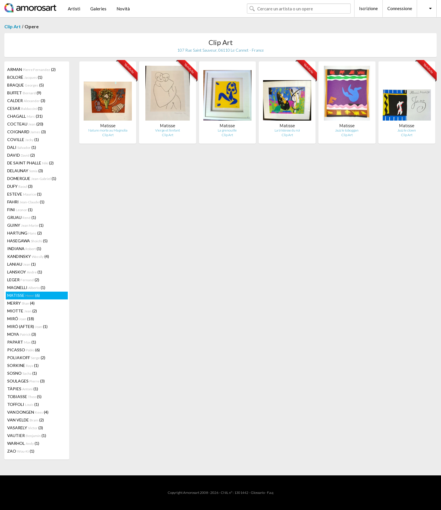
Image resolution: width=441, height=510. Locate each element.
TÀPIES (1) (22, 388)
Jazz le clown (406, 130)
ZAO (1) (20, 451)
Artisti (74, 8)
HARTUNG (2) (24, 232)
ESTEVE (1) (24, 194)
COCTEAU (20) (25, 123)
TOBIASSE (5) (24, 396)
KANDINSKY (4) (28, 256)
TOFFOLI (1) (23, 404)
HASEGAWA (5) (27, 240)
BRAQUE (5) (25, 84)
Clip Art (12, 26)
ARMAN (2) (31, 69)
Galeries (98, 8)
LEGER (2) (23, 279)
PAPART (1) (21, 342)
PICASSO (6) (23, 349)
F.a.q (270, 492)
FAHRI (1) (25, 201)
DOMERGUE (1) (31, 178)
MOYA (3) (21, 334)
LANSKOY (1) (24, 271)
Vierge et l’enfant (167, 130)
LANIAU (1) (21, 264)
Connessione (399, 8)
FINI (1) (20, 209)
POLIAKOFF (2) (26, 357)
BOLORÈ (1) (24, 77)
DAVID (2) (21, 155)
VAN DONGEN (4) (27, 412)
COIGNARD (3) (26, 131)
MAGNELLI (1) (26, 287)
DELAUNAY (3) (25, 170)
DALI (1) (21, 147)
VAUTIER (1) (26, 435)
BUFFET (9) (24, 92)
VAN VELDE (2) (25, 419)
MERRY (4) (21, 303)
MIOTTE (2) (22, 310)
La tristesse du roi (287, 130)
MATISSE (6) (23, 295)
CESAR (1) (24, 108)
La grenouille (227, 130)
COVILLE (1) (23, 139)
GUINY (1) (25, 225)
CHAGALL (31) (25, 116)
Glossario (258, 492)
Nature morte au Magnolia (107, 130)
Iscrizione (368, 8)
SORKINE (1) (23, 365)
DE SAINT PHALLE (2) (30, 162)
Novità (123, 8)
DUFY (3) (20, 186)
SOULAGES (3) (26, 380)
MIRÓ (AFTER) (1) (27, 326)
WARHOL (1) (23, 443)
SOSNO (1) (22, 373)
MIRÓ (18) (20, 318)
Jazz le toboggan (347, 130)
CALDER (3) (26, 100)
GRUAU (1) (21, 217)
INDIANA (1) (24, 248)
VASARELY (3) (25, 427)
